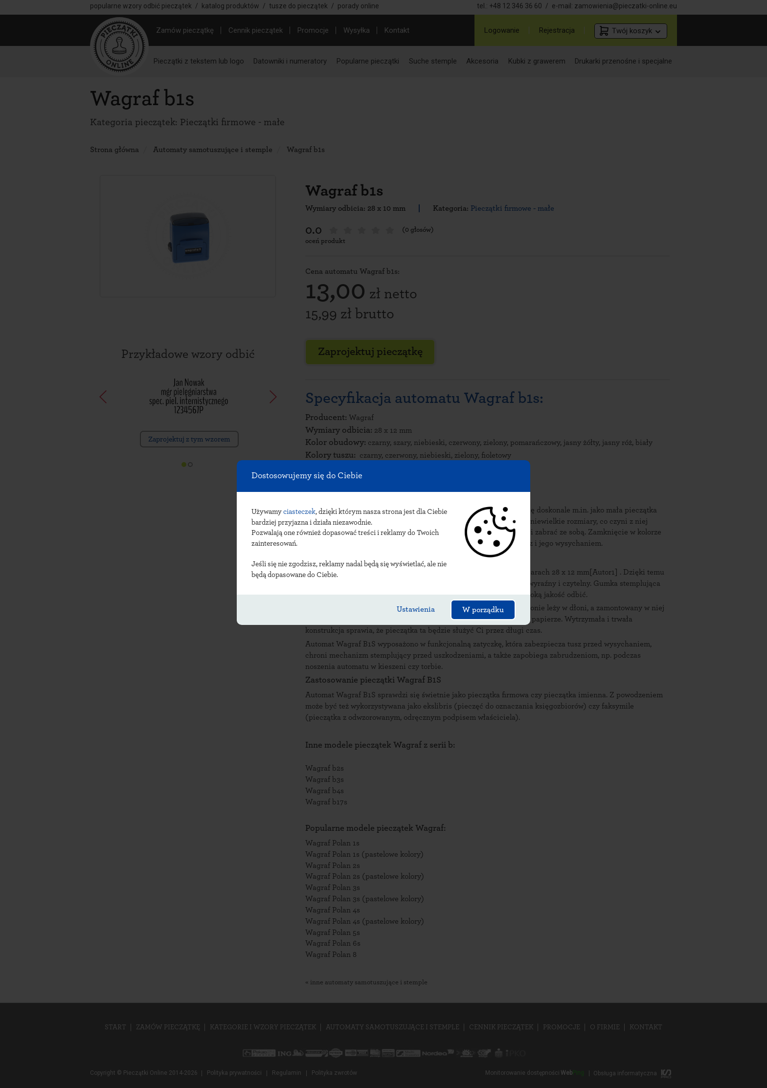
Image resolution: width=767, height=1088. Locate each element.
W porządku (483, 610)
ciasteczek (299, 511)
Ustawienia (416, 609)
